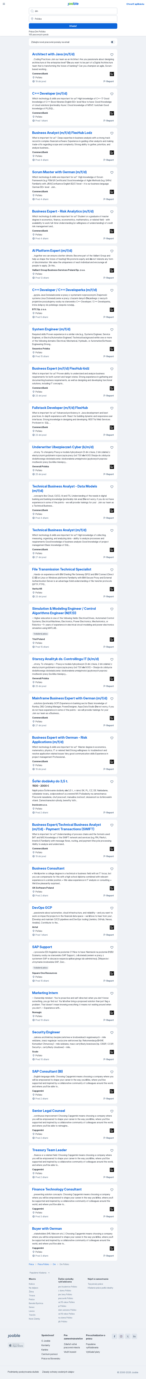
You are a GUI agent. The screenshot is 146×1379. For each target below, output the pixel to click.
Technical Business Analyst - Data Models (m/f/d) (64, 488)
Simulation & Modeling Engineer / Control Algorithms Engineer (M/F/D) (64, 611)
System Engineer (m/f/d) (51, 329)
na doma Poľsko (65, 1317)
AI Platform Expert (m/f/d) (52, 251)
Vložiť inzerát (70, 1352)
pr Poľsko (62, 1306)
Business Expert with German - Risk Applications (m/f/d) (59, 739)
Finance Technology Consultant (57, 1189)
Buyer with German (47, 1229)
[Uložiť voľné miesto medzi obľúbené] (112, 55)
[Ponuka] (4, 4)
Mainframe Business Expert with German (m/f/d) (69, 698)
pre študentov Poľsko (67, 1286)
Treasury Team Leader (49, 1150)
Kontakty (45, 1345)
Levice (32, 1311)
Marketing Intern (45, 993)
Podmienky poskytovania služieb (23, 1371)
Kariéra (44, 1349)
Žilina (31, 1291)
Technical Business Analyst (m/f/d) (59, 530)
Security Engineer (46, 1032)
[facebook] (114, 1336)
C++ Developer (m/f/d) (49, 93)
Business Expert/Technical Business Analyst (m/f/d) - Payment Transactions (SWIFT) (66, 827)
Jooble (135, 1372)
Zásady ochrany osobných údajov (58, 1371)
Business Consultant (48, 868)
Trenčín (32, 1315)
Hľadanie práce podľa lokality (100, 1288)
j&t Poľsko (62, 1321)
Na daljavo (33, 1288)
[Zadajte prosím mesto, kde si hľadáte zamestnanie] (73, 18)
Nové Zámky (34, 1319)
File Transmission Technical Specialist (61, 569)
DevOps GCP (42, 908)
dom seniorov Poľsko (67, 1310)
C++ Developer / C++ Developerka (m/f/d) (64, 290)
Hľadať (73, 26)
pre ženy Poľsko (65, 1294)
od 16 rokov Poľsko (66, 1314)
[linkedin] (134, 1336)
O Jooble (45, 1340)
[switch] (113, 42)
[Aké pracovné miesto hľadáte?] (73, 11)
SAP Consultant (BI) (47, 1071)
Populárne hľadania (40, 1272)
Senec (32, 1307)
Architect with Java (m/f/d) (53, 54)
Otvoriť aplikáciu (135, 4)
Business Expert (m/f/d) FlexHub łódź (60, 368)
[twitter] (128, 1336)
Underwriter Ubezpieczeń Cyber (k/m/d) (63, 447)
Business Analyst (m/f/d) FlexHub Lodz (62, 133)
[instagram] (121, 1336)
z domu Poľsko (64, 1290)
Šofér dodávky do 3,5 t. (50, 781)
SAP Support (42, 947)
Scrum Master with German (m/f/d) (59, 172)
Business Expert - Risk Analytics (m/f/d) (63, 211)
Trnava (32, 1295)
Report (108, 81)
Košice (32, 1284)
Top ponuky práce (95, 1284)
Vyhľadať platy (93, 1352)
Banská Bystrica (36, 1303)
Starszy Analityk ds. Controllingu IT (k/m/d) (65, 659)
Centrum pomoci (49, 1354)
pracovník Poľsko (65, 1298)
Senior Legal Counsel (48, 1111)
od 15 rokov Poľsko (66, 1302)
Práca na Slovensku (50, 1358)
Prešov (32, 1299)
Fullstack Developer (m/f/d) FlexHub (60, 408)
